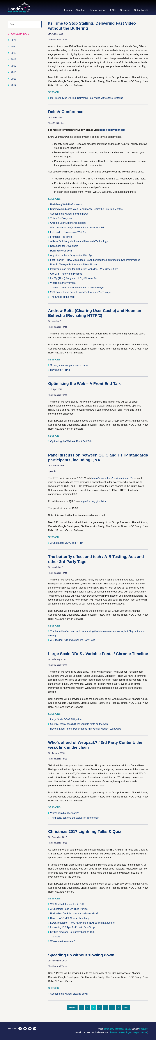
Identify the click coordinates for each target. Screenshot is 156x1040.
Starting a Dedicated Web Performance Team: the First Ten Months (86, 209)
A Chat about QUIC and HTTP (66, 543)
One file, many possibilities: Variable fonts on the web (79, 724)
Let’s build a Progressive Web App (68, 232)
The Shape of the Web (62, 297)
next (126, 1007)
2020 (13, 46)
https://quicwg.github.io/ (93, 501)
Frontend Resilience (61, 237)
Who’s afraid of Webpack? (64, 813)
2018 (13, 59)
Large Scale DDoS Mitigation (66, 719)
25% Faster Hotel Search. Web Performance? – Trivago (80, 292)
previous (72, 1007)
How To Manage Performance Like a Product (74, 264)
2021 (13, 40)
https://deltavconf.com (112, 130)
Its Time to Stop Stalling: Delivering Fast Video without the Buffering (86, 98)
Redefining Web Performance (66, 204)
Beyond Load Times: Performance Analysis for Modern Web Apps (85, 728)
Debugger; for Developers (64, 246)
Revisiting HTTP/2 (60, 369)
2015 (13, 78)
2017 (13, 66)
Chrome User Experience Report (68, 223)
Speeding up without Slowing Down (69, 213)
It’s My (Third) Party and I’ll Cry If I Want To (73, 278)
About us (80, 10)
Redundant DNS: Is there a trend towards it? (74, 913)
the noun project (117, 1032)
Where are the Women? (63, 283)
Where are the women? (63, 941)
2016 (13, 72)
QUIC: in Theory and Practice (66, 273)
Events (68, 10)
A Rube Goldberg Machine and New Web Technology (79, 241)
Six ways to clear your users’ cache (69, 365)
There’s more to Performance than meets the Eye (77, 287)
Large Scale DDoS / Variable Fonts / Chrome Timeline (98, 653)
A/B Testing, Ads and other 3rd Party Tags (72, 640)
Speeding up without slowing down (81, 955)
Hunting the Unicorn (61, 250)
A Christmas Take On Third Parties (69, 909)
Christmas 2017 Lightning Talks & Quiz (84, 831)
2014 (13, 85)
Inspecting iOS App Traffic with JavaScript (72, 927)
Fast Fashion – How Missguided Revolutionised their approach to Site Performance (95, 260)
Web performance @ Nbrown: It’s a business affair (77, 227)
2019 (13, 53)
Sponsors (125, 10)
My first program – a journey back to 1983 (72, 932)
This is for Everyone (61, 218)
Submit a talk (141, 10)
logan (128, 1032)
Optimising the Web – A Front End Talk (84, 383)
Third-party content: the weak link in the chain (74, 817)
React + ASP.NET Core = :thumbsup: (70, 918)
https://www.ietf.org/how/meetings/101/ (112, 478)
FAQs (113, 10)
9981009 (143, 1029)
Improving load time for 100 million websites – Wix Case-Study (84, 269)
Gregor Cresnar (140, 1032)
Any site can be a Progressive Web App (71, 255)
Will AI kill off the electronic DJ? (67, 904)
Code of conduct (98, 10)
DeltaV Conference (65, 111)
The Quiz (55, 936)
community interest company (117, 1029)
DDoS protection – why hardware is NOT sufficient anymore (82, 922)
